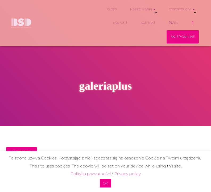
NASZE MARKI (142, 9)
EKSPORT (120, 23)
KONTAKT (148, 23)
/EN (173, 23)
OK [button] (105, 183)
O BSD (112, 9)
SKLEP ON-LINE (183, 37)
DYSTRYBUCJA (182, 9)
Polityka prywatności (91, 173)
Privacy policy (127, 173)
